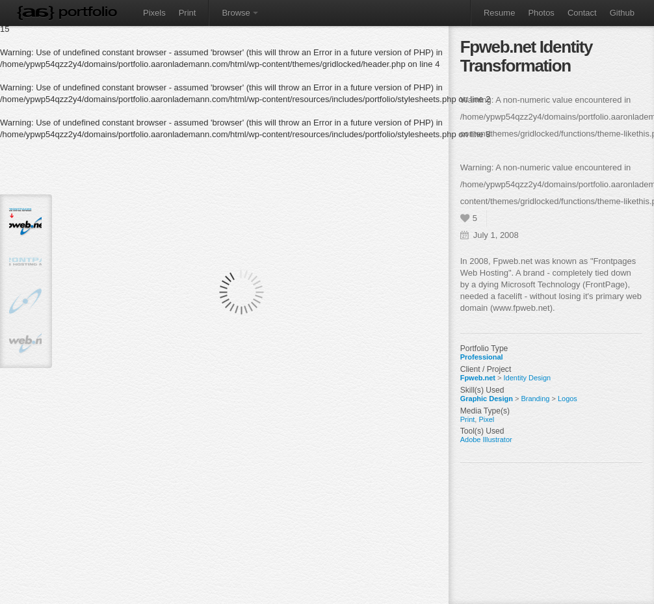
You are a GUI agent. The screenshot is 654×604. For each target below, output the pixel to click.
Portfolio (88, 11)
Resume (499, 13)
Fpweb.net (477, 378)
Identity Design (527, 378)
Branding (535, 398)
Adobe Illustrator (486, 439)
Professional (481, 357)
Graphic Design (486, 398)
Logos (567, 398)
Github (622, 13)
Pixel (486, 419)
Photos (541, 13)
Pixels (154, 13)
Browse (239, 13)
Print (187, 13)
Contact (582, 13)
